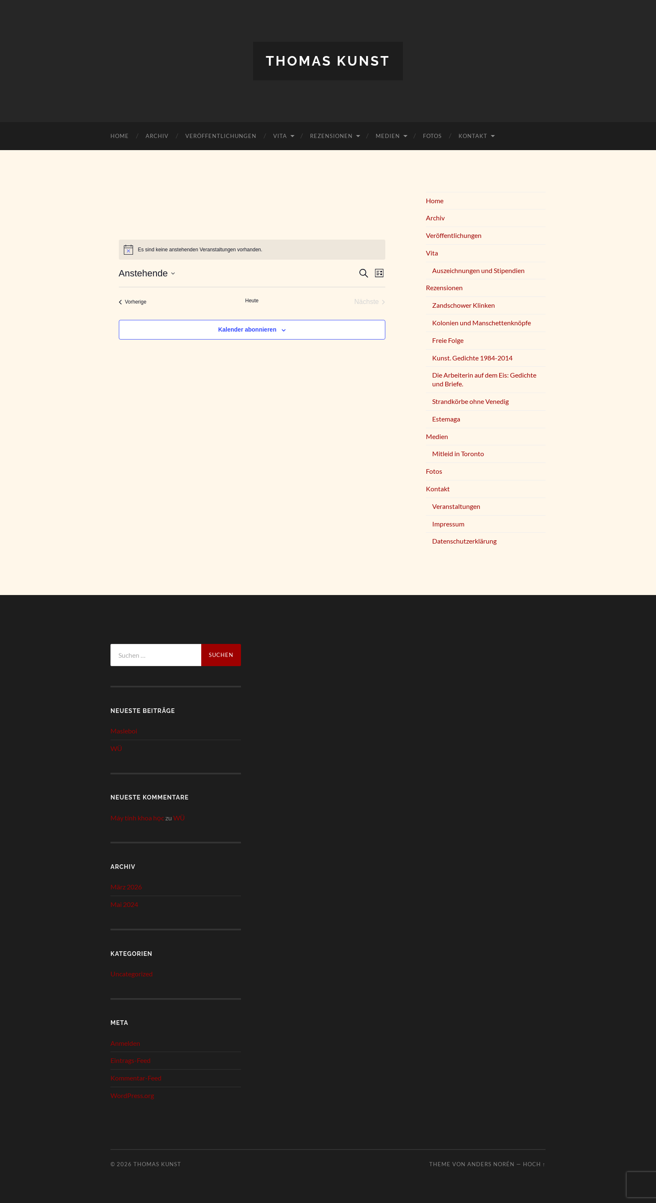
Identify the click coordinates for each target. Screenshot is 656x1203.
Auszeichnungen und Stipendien (478, 270)
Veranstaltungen (456, 506)
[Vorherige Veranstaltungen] (132, 301)
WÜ (116, 748)
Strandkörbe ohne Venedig (470, 401)
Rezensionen (331, 136)
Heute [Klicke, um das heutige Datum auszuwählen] (252, 301)
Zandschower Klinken (463, 305)
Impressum (448, 524)
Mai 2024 (124, 904)
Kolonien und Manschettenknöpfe (481, 323)
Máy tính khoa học (137, 818)
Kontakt (473, 136)
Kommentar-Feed (135, 1078)
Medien (388, 136)
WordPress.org (132, 1095)
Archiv (157, 136)
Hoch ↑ (534, 1164)
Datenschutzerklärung (464, 541)
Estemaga (446, 419)
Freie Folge (448, 340)
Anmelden (125, 1043)
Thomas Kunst (328, 61)
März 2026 (126, 887)
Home (119, 136)
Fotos (432, 136)
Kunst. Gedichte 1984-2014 (472, 358)
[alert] (252, 250)
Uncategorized (131, 974)
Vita (280, 136)
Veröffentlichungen (220, 136)
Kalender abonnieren (247, 329)
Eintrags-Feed (130, 1060)
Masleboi (123, 731)
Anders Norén (491, 1164)
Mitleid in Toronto (458, 453)
